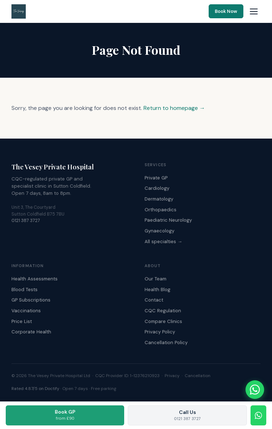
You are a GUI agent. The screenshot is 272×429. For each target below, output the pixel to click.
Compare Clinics (163, 321)
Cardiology (157, 188)
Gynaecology (159, 231)
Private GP (156, 178)
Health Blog (157, 289)
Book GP (65, 415)
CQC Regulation (163, 311)
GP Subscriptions (30, 300)
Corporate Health (31, 332)
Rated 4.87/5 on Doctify (35, 388)
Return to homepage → (174, 108)
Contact (154, 300)
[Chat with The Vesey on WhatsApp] (255, 389)
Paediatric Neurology (168, 220)
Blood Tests (24, 289)
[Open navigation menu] (254, 11)
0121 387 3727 (25, 220)
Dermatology (159, 199)
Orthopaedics (160, 210)
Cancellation (197, 376)
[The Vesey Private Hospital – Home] (18, 11)
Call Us (187, 415)
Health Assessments (34, 279)
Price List (21, 321)
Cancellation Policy (166, 342)
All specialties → (163, 241)
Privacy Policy (160, 332)
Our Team (155, 279)
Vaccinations (26, 311)
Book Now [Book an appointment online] (226, 11)
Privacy (172, 376)
